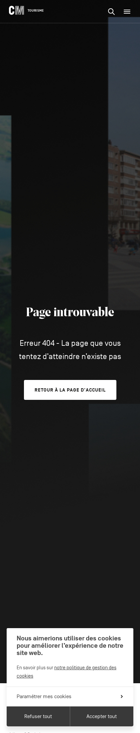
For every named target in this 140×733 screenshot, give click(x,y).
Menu (129, 12)
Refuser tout (38, 716)
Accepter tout (101, 716)
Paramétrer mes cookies (70, 696)
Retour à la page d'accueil (70, 390)
